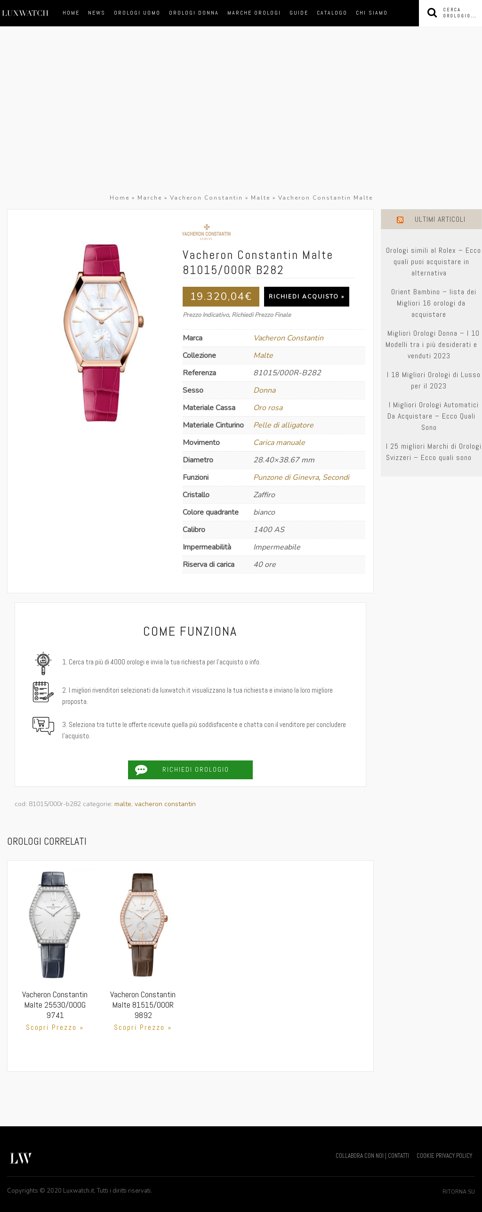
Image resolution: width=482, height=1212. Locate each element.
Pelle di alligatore (283, 425)
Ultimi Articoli (440, 219)
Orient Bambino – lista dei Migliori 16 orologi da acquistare (433, 303)
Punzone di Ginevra (286, 477)
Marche (149, 198)
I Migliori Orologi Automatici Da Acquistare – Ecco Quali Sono (433, 416)
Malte (260, 198)
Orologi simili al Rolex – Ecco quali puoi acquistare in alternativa (433, 261)
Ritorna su (458, 1192)
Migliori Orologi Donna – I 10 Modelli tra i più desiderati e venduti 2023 (433, 344)
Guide (298, 12)
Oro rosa (267, 408)
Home (71, 12)
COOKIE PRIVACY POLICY (444, 1156)
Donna (264, 390)
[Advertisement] (241, 121)
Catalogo (332, 12)
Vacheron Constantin (206, 198)
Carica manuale (279, 442)
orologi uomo (137, 12)
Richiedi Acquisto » (307, 296)
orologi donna (194, 12)
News (96, 12)
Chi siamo (372, 12)
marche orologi (254, 12)
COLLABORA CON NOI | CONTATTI (372, 1156)
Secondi (335, 477)
